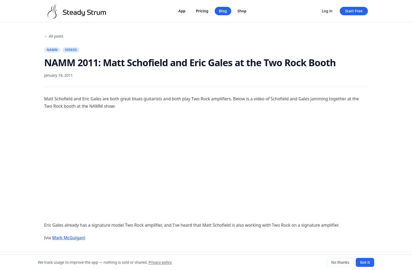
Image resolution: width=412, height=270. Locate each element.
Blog (223, 10)
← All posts (53, 36)
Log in (327, 10)
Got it (365, 262)
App (182, 10)
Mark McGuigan (68, 238)
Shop (242, 10)
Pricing (202, 10)
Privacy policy (160, 262)
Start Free (354, 10)
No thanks (340, 262)
